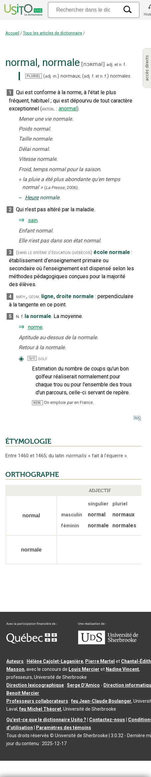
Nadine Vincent (122, 669)
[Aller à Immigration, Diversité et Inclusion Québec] (31, 641)
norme (35, 327)
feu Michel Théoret (40, 709)
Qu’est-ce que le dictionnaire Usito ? (46, 719)
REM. (37, 403)
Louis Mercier (84, 669)
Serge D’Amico (83, 685)
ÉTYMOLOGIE (28, 441)
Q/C (32, 358)
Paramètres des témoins (63, 727)
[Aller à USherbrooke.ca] (108, 642)
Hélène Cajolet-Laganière (55, 661)
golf (42, 358)
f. (124, 64)
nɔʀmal (92, 64)
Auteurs (15, 661)
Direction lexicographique (35, 685)
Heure (32, 197)
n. (120, 64)
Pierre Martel (100, 661)
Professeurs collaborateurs (37, 701)
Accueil (12, 33)
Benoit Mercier (22, 693)
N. (18, 316)
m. (55, 76)
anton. (48, 108)
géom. (34, 296)
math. (21, 296)
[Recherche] (83, 9)
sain (33, 220)
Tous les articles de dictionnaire (52, 33)
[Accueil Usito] (22, 10)
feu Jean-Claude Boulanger (101, 701)
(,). (61, 187)
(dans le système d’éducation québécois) (54, 252)
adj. (109, 64)
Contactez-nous (107, 719)
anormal (68, 108)
